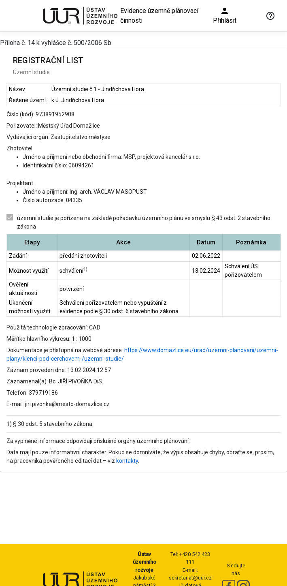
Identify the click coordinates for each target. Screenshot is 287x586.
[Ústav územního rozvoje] (79, 15)
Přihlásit (224, 15)
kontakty (127, 461)
